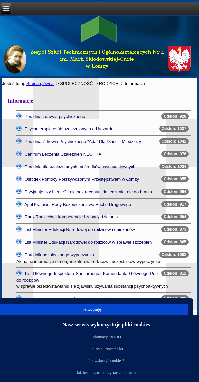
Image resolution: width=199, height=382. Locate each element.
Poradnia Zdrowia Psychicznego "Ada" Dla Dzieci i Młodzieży (83, 141)
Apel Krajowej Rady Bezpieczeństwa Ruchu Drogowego (77, 204)
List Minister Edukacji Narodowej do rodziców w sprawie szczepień (88, 242)
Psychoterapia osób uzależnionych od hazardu (69, 128)
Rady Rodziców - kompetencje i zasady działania (71, 217)
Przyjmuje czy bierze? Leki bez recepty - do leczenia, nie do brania (88, 191)
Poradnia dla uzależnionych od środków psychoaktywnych (80, 166)
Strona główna (40, 83)
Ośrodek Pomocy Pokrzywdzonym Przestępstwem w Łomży (82, 179)
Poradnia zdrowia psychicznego (55, 116)
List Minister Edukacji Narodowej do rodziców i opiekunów (80, 229)
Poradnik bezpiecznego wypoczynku (59, 254)
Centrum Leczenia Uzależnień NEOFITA (63, 154)
